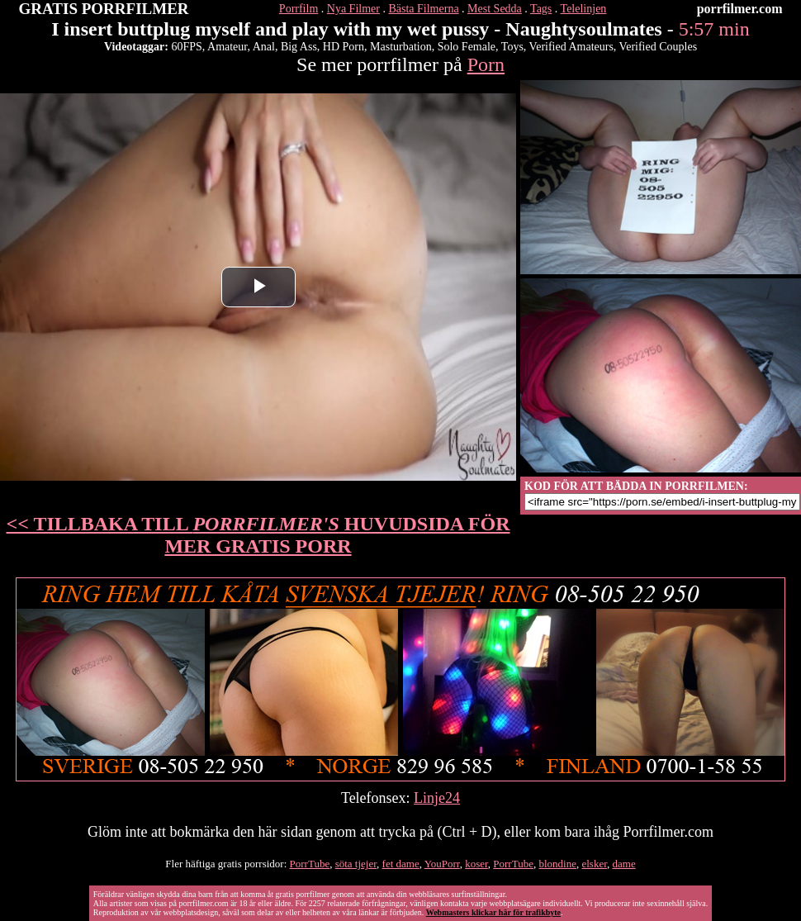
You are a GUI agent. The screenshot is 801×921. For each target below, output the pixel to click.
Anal (264, 46)
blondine (557, 863)
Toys (512, 46)
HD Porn (343, 46)
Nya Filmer (353, 8)
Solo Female (466, 46)
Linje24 (437, 798)
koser (476, 863)
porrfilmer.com (740, 9)
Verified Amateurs (571, 46)
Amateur (227, 46)
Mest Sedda (494, 8)
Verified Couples (658, 46)
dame (624, 863)
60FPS (186, 46)
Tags (541, 8)
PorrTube (310, 863)
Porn (486, 64)
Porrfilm (298, 8)
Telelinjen (584, 8)
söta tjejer (356, 863)
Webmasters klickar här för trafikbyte (493, 912)
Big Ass (299, 46)
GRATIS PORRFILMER (104, 8)
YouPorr (442, 863)
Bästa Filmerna (423, 8)
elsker (594, 863)
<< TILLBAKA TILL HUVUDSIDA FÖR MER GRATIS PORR (258, 535)
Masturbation (401, 46)
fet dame (400, 863)
